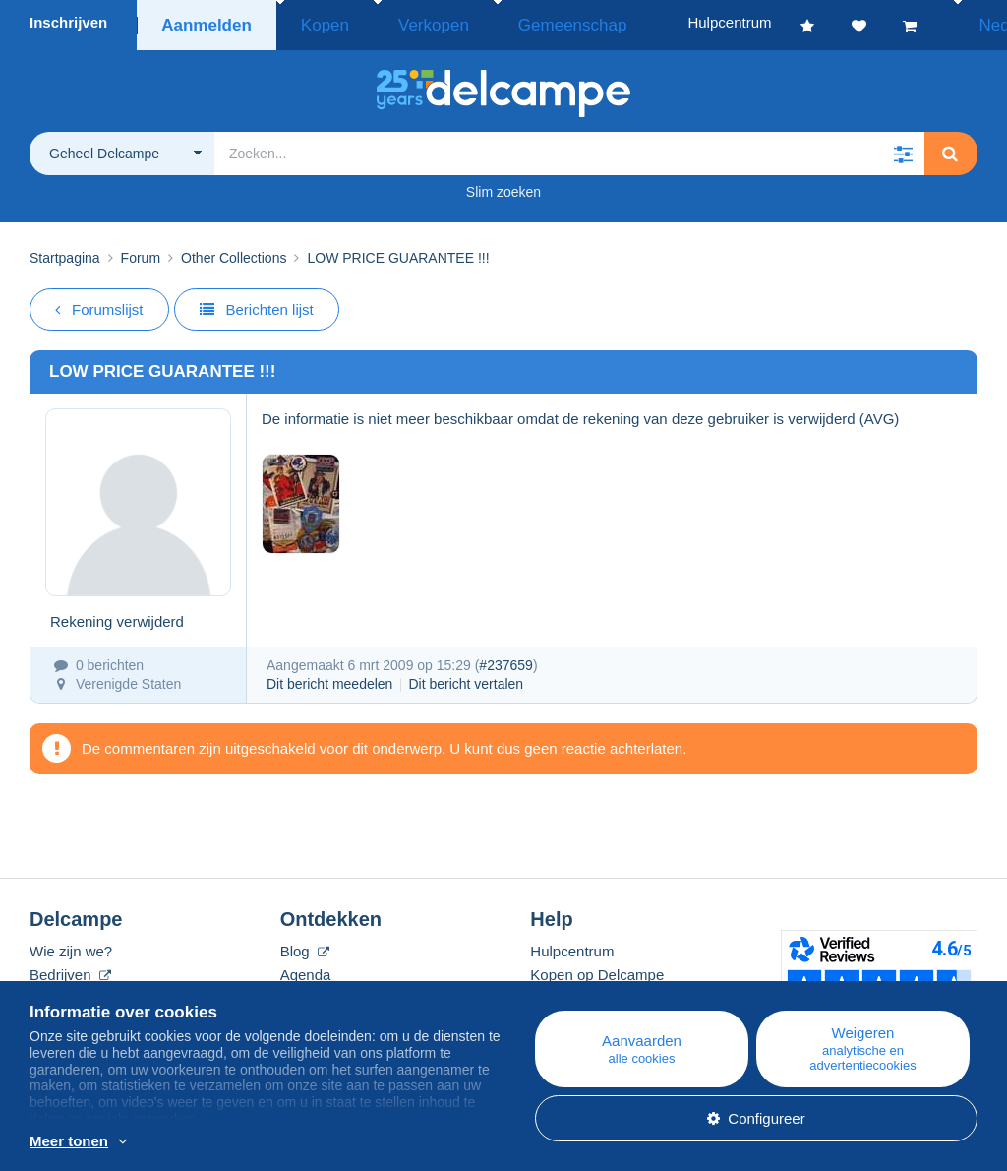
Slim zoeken (503, 186)
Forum (140, 252)
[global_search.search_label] (569, 147)
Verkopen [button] (401, 22)
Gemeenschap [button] (514, 22)
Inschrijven (68, 22)
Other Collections (233, 252)
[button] (902, 147)
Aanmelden (204, 22)
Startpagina (65, 252)
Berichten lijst (257, 303)
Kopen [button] (313, 22)
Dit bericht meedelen (329, 678)
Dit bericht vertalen (465, 678)
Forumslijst (99, 303)
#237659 (506, 659)
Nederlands (944, 22)
